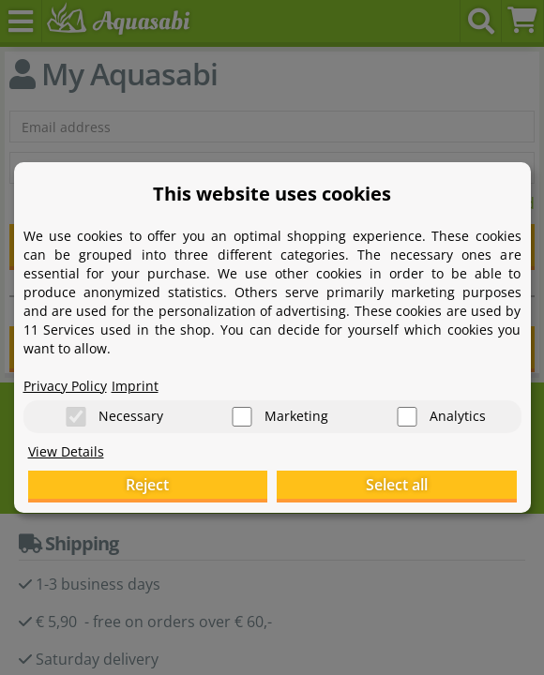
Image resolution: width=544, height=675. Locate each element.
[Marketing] (242, 417)
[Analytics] (407, 417)
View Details (66, 451)
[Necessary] (76, 417)
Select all (397, 484)
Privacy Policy (65, 385)
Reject (147, 484)
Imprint (135, 385)
